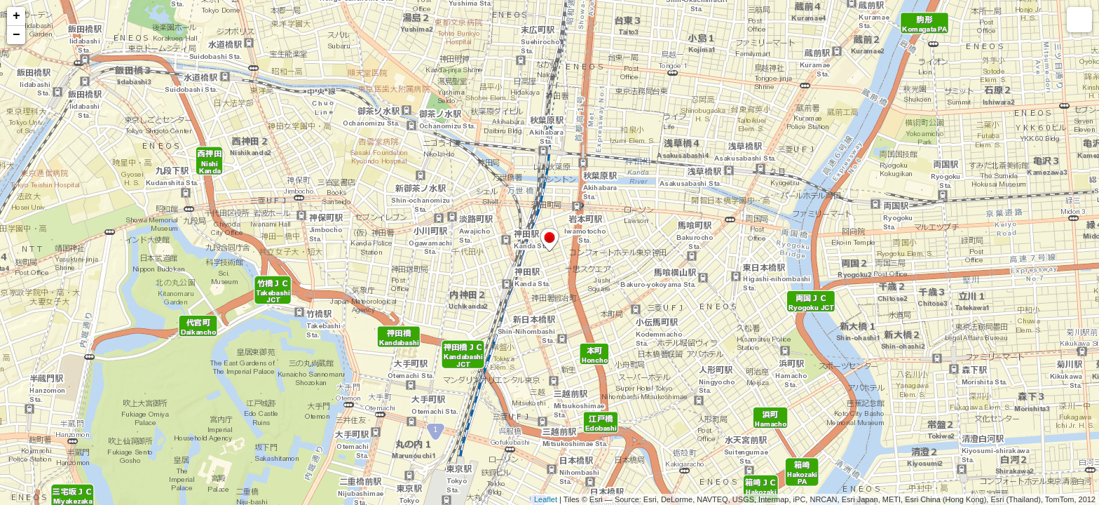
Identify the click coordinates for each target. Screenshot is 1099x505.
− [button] (16, 35)
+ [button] (16, 16)
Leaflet (545, 499)
